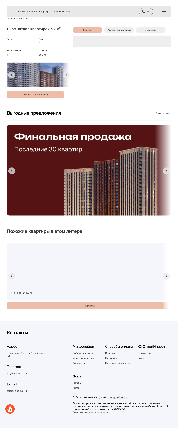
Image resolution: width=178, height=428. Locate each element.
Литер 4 (77, 388)
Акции (21, 11)
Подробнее (89, 305)
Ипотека (32, 11)
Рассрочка (111, 358)
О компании (144, 353)
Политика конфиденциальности (90, 412)
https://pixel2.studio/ (117, 397)
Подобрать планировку (35, 94)
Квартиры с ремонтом (51, 11)
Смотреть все (163, 113)
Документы (79, 363)
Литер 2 (77, 382)
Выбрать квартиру (83, 353)
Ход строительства (83, 358)
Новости (142, 358)
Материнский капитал (117, 363)
